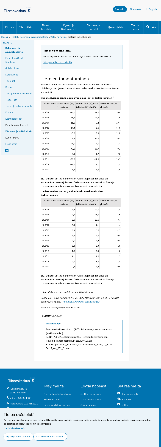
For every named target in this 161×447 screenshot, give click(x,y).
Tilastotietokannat (90, 399)
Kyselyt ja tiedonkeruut (68, 27)
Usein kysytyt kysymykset (57, 404)
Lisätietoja (11, 143)
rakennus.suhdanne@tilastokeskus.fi (81, 301)
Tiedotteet (11, 99)
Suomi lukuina (88, 404)
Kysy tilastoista (52, 399)
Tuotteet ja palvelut (93, 27)
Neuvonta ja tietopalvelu (57, 393)
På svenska (135, 9)
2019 (52, 37)
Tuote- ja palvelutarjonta (18, 105)
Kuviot (9, 87)
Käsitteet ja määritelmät (18, 131)
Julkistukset (12, 68)
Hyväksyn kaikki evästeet (18, 436)
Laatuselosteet (13, 118)
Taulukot (10, 80)
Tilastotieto (26, 27)
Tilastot (14, 37)
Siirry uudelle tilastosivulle (57, 62)
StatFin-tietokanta (90, 393)
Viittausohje (53, 323)
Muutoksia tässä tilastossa (14, 60)
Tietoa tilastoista (45, 27)
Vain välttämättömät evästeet (50, 436)
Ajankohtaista (115, 27)
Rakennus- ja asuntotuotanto (34, 37)
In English (151, 9)
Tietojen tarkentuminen (18, 93)
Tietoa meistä (135, 27)
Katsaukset (11, 74)
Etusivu (9, 27)
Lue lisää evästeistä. (14, 428)
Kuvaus (9, 112)
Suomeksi (120, 9)
